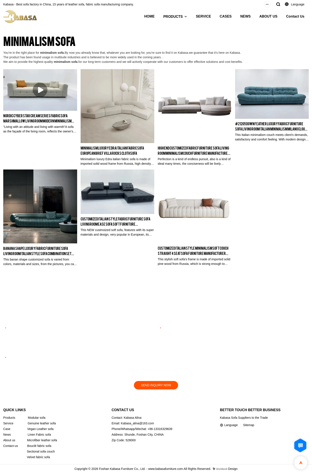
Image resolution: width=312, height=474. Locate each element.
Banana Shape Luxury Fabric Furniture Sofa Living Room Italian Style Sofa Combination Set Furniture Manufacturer (37, 251)
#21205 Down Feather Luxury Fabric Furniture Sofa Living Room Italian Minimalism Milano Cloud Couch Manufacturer (271, 126)
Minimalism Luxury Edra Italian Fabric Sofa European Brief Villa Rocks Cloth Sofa (112, 150)
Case (6, 429)
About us (9, 441)
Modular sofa (37, 418)
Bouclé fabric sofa (39, 446)
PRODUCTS (173, 16)
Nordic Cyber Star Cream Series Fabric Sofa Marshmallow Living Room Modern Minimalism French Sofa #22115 (37, 118)
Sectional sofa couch (41, 452)
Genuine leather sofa (42, 424)
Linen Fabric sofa (39, 435)
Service (8, 424)
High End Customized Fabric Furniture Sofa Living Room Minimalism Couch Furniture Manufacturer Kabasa (194, 150)
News (7, 435)
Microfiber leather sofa (42, 441)
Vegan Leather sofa (40, 429)
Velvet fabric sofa (38, 457)
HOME (149, 16)
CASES (226, 16)
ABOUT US (268, 16)
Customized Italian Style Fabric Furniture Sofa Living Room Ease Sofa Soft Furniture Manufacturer (115, 221)
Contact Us (295, 16)
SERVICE (203, 16)
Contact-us (10, 446)
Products (9, 418)
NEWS (245, 16)
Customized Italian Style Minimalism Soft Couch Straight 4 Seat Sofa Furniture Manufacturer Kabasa (193, 251)
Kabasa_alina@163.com (137, 424)
